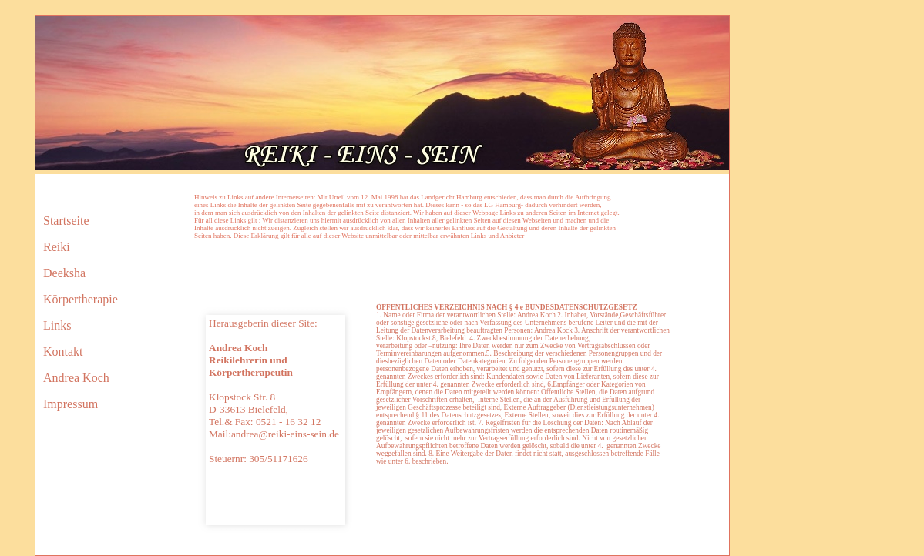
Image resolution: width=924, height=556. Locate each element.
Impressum (70, 403)
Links (57, 325)
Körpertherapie (80, 299)
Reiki (56, 246)
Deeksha (64, 273)
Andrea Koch (76, 377)
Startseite (66, 220)
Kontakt (63, 351)
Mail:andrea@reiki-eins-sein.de (274, 434)
